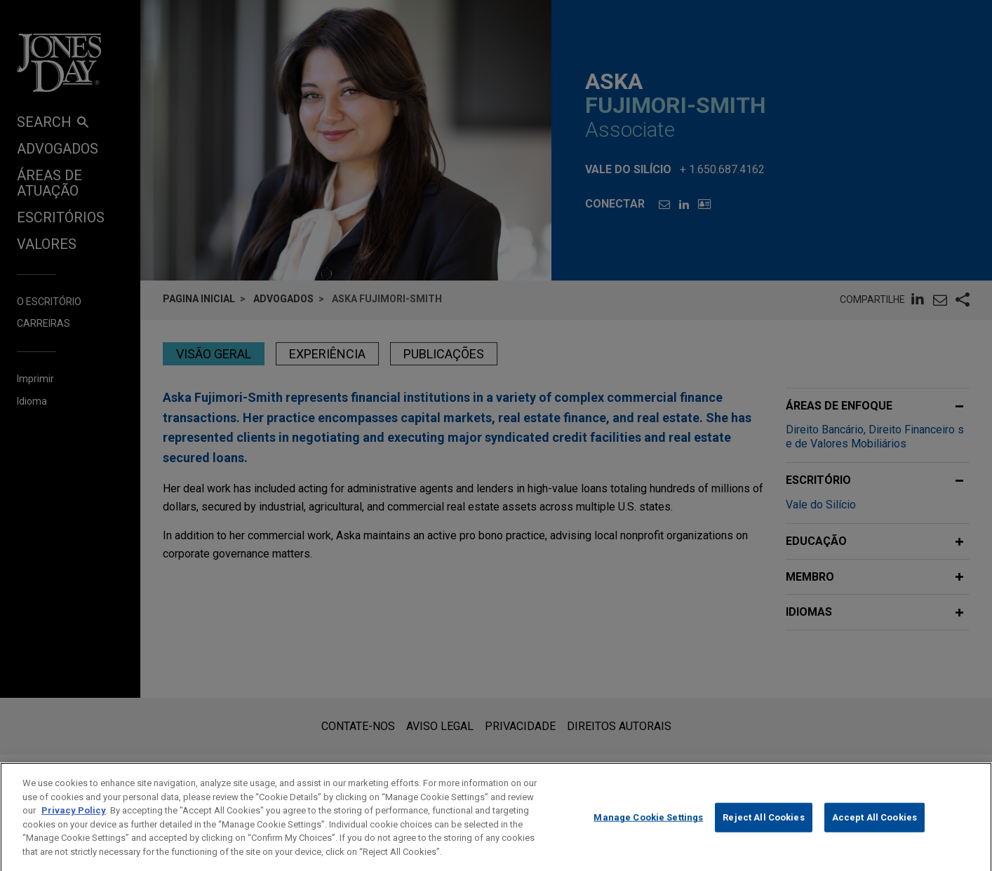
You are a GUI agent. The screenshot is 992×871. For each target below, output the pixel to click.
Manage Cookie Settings (648, 829)
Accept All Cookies (874, 829)
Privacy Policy (73, 823)
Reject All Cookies (763, 829)
